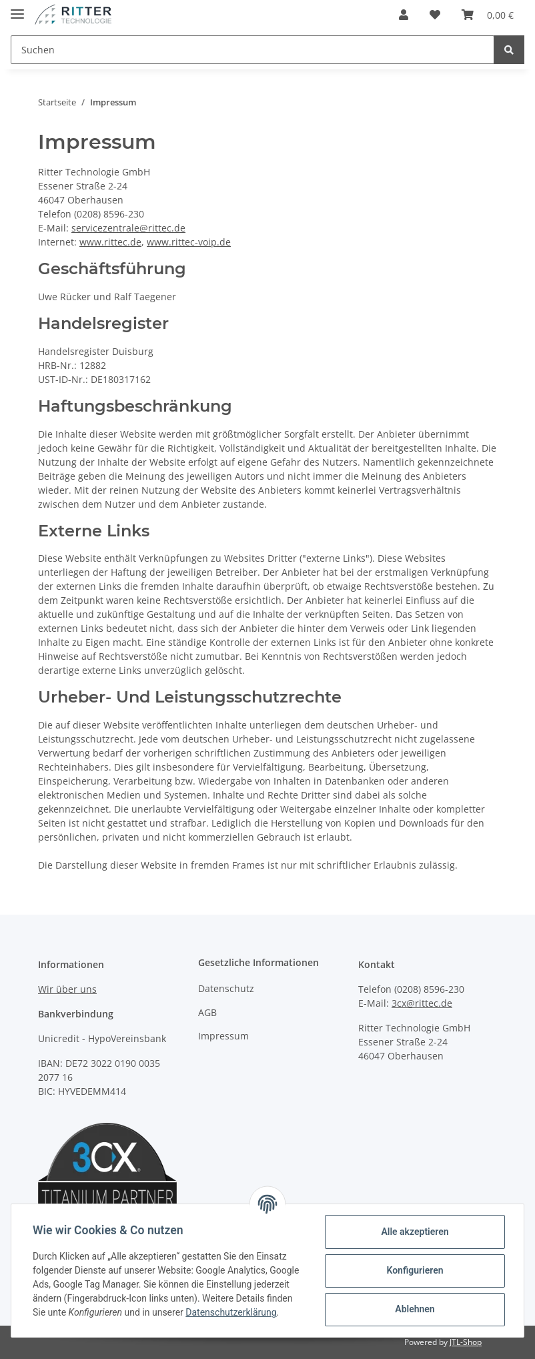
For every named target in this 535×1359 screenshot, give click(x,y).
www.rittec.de (110, 242)
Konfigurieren (414, 1270)
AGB (207, 1012)
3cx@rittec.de (422, 1003)
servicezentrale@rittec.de (128, 227)
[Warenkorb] (487, 14)
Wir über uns (67, 989)
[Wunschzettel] (435, 14)
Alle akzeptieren (414, 1231)
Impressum (223, 1035)
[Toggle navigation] (17, 8)
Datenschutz (226, 988)
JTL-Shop (466, 1342)
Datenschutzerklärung (230, 1312)
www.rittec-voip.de (189, 242)
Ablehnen (414, 1309)
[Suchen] (252, 49)
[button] (403, 14)
